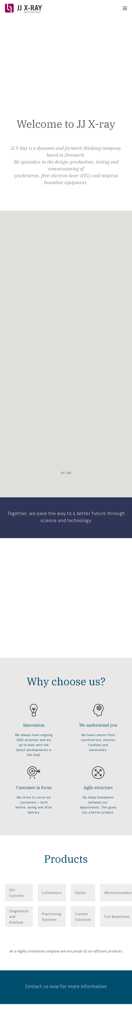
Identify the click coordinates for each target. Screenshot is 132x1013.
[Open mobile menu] (125, 8)
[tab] (19, 892)
